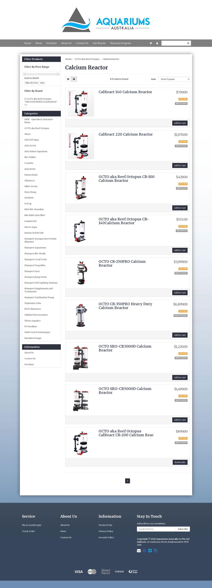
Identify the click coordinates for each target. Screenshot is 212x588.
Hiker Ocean (30, 186)
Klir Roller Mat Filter (34, 215)
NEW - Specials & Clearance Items (38, 121)
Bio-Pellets (30, 157)
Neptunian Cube (32, 303)
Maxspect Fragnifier (34, 265)
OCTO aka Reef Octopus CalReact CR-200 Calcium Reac (126, 433)
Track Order (28, 531)
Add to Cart (180, 123)
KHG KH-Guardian (34, 209)
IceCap (28, 203)
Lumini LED (30, 221)
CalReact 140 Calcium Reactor (125, 92)
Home (27, 43)
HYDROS (29, 197)
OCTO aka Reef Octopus (36, 128)
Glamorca (29, 180)
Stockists (51, 43)
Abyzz (27, 134)
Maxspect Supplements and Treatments (38, 290)
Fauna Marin (31, 174)
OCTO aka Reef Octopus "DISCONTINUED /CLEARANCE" (40, 102)
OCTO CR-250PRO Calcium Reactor (122, 263)
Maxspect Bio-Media (34, 253)
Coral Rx (28, 163)
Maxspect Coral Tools (35, 259)
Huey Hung (30, 192)
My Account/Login (31, 525)
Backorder (180, 462)
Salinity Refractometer (36, 315)
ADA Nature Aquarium (35, 151)
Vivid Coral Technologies (37, 332)
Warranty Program (120, 43)
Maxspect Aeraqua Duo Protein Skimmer (40, 240)
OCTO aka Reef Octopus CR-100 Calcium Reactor (127, 178)
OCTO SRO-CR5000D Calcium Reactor (125, 390)
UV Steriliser (30, 326)
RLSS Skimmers (32, 309)
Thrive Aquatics (32, 320)
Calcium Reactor (110, 59)
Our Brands (99, 43)
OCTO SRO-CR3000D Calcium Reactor (125, 348)
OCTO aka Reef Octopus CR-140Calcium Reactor (124, 221)
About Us (66, 43)
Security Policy (106, 537)
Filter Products (33, 59)
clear (42, 83)
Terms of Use (105, 525)
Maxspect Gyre (32, 271)
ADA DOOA (30, 145)
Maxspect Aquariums (35, 247)
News (39, 43)
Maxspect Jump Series (35, 277)
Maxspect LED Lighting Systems (40, 282)
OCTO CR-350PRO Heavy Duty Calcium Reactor (125, 306)
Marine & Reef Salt (33, 233)
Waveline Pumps (32, 338)
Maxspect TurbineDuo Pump (39, 297)
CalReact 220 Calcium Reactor (126, 134)
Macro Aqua (30, 227)
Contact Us (82, 43)
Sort (153, 79)
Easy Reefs (29, 169)
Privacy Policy (106, 531)
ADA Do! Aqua (31, 139)
